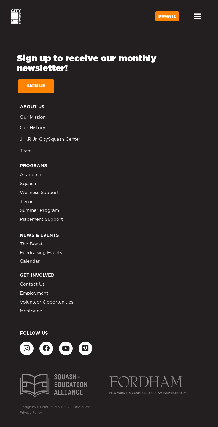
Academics (32, 175)
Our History (32, 128)
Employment (34, 293)
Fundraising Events (41, 253)
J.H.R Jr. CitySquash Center (50, 139)
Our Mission (33, 117)
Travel (27, 201)
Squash (28, 184)
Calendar (30, 261)
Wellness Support (39, 192)
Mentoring (31, 311)
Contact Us (32, 284)
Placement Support (41, 219)
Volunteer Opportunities (46, 302)
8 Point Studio (48, 407)
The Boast (31, 244)
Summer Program (39, 210)
